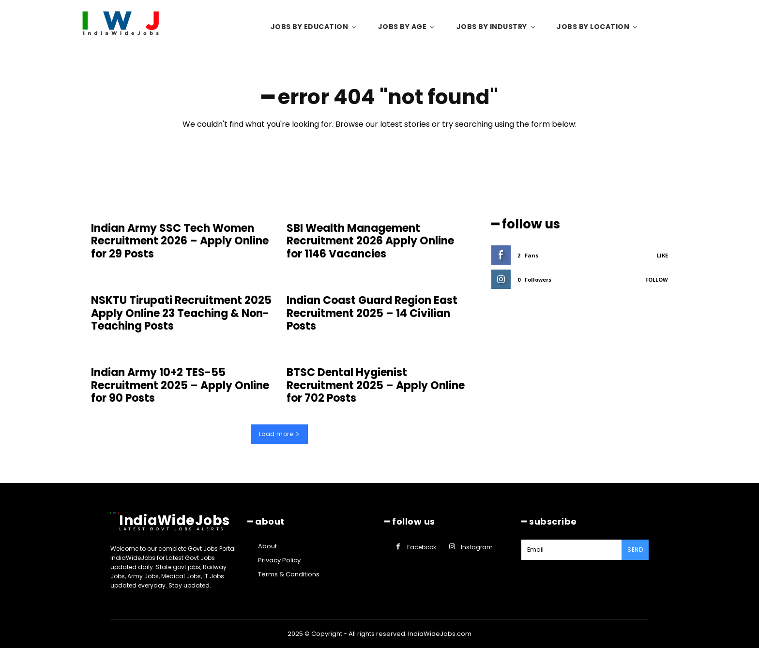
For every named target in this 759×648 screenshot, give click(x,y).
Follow (656, 279)
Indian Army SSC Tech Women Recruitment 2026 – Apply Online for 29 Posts (180, 241)
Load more (279, 434)
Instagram (477, 547)
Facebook (421, 547)
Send (635, 549)
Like (662, 255)
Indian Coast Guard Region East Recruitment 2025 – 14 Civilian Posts (372, 313)
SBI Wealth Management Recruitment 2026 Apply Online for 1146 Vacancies (370, 241)
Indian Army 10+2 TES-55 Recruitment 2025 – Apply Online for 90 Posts (180, 385)
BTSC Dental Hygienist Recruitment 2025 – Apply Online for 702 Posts (376, 385)
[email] (571, 550)
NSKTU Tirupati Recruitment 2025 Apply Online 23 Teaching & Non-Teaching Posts (181, 313)
